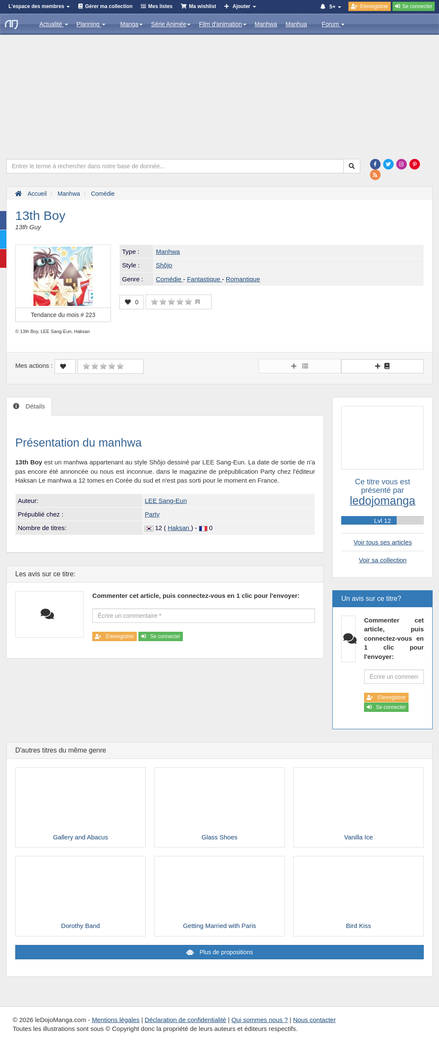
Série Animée (171, 24)
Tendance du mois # (63, 314)
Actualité (53, 24)
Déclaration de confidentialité (185, 1019)
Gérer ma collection (109, 6)
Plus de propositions (225, 952)
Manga (131, 24)
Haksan (179, 527)
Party (152, 514)
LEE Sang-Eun (166, 500)
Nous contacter (314, 1019)
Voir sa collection (383, 560)
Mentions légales (116, 1019)
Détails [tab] (34, 406)
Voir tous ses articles (382, 542)
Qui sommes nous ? (260, 1019)
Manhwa (266, 24)
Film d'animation (222, 24)
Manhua (296, 24)
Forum (333, 24)
